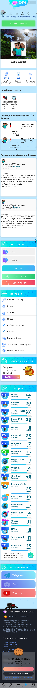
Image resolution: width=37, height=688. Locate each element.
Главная (4, 685)
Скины (8, 313)
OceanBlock (17, 504)
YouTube (13, 593)
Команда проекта (13, 350)
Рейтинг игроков (13, 325)
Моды (7, 306)
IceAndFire (16, 496)
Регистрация (16, 276)
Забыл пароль (16, 283)
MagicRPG (16, 419)
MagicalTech (17, 460)
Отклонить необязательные (18, 673)
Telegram (13, 575)
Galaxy (14, 427)
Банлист (8, 332)
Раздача (16, 166)
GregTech (16, 443)
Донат (17, 16)
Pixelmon (16, 451)
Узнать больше (16, 677)
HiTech (14, 394)
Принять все (18, 669)
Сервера (23, 16)
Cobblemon (17, 513)
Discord (12, 584)
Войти (18, 268)
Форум (5, 16)
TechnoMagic (18, 411)
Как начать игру (9, 642)
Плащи (8, 319)
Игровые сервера (10, 647)
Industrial (16, 435)
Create (14, 521)
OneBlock (16, 476)
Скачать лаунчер (13, 300)
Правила (11, 16)
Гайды (29, 16)
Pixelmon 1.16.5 (19, 484)
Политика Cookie (27, 677)
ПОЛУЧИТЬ (11, 376)
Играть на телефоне (18, 23)
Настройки (7, 677)
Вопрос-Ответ (11, 338)
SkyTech (15, 403)
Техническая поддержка (16, 345)
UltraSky (15, 468)
